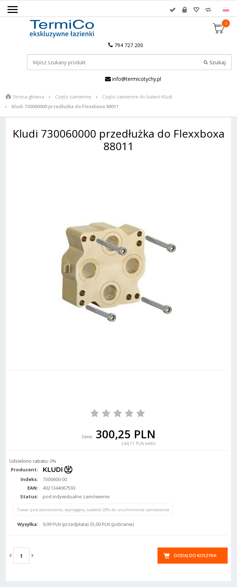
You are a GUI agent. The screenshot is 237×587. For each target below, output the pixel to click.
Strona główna (28, 96)
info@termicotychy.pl (133, 78)
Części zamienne (73, 96)
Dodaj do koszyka (195, 556)
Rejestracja (184, 9)
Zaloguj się (172, 9)
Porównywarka (208, 9)
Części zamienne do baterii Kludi (137, 96)
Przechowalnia (196, 9)
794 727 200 (125, 45)
